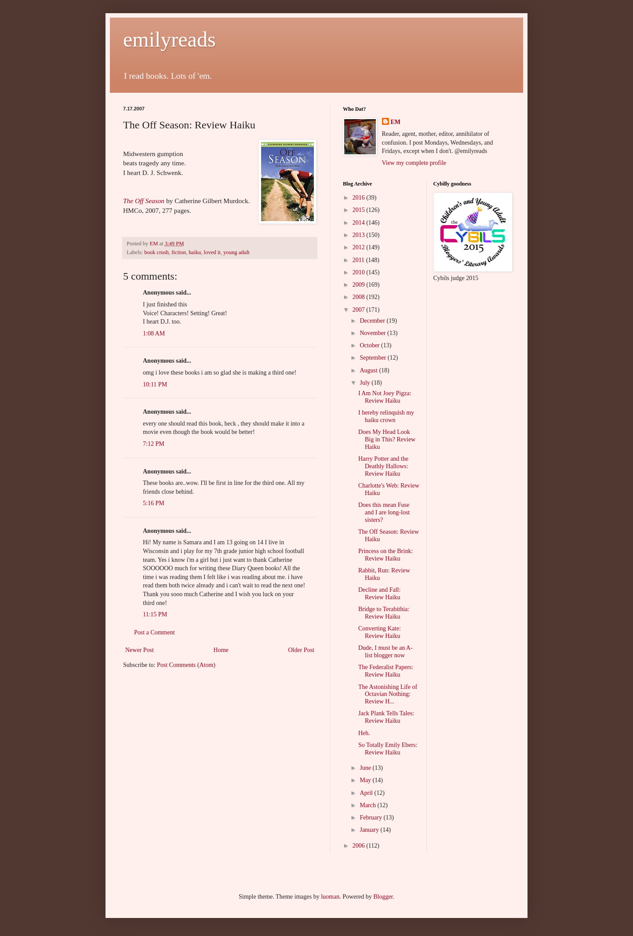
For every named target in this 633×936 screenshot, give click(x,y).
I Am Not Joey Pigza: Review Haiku (384, 397)
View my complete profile (414, 163)
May (366, 780)
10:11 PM (155, 384)
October (370, 345)
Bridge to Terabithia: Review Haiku (383, 613)
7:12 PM (153, 444)
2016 (360, 197)
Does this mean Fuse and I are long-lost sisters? (384, 512)
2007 (360, 309)
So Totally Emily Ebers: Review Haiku (387, 749)
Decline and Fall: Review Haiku (379, 593)
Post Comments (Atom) (186, 665)
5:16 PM (153, 503)
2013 (360, 235)
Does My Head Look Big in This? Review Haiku (386, 439)
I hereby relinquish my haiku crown (386, 416)
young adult (236, 252)
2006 (360, 845)
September (373, 357)
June (366, 768)
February (371, 817)
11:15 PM (155, 614)
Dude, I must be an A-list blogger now (385, 652)
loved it (212, 252)
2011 (359, 260)
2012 (360, 247)
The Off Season (143, 200)
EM (396, 122)
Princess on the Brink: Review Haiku (385, 555)
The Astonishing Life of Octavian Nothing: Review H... (387, 694)
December (373, 320)
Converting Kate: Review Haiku (379, 632)
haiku (195, 252)
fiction (178, 252)
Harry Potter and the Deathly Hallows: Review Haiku (383, 466)
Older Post (301, 650)
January (370, 830)
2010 (360, 272)
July (365, 382)
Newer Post (139, 650)
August (369, 370)
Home (221, 650)
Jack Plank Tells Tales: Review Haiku (386, 717)
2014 (360, 222)
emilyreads (169, 39)
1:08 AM (154, 333)
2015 (360, 210)
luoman (330, 896)
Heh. (364, 733)
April (367, 793)
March (368, 805)
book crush (156, 252)
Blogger (383, 896)
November (373, 333)
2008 (360, 297)
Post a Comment (154, 632)
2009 (360, 284)
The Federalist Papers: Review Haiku (385, 671)
